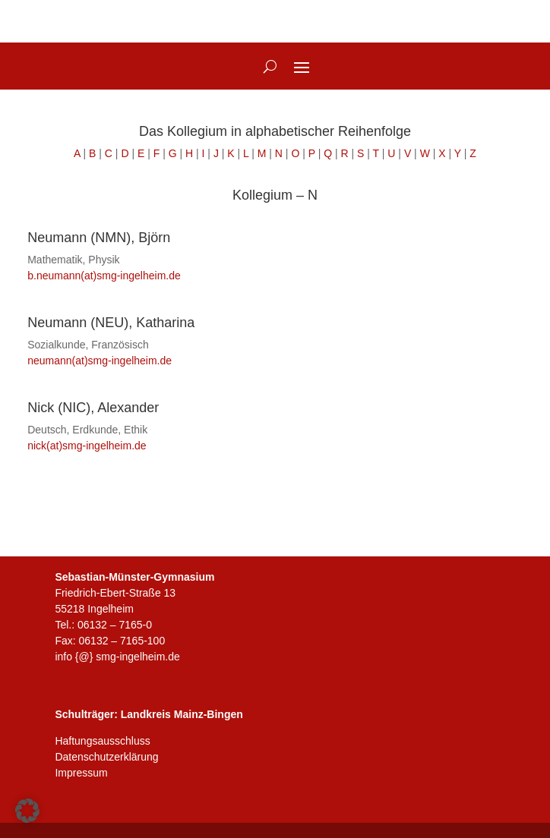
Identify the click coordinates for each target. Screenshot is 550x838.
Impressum (81, 773)
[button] (27, 810)
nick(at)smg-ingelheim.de (86, 445)
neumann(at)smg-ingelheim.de (99, 360)
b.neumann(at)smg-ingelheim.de (104, 275)
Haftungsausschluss (102, 741)
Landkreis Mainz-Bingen (182, 714)
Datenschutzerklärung (106, 757)
